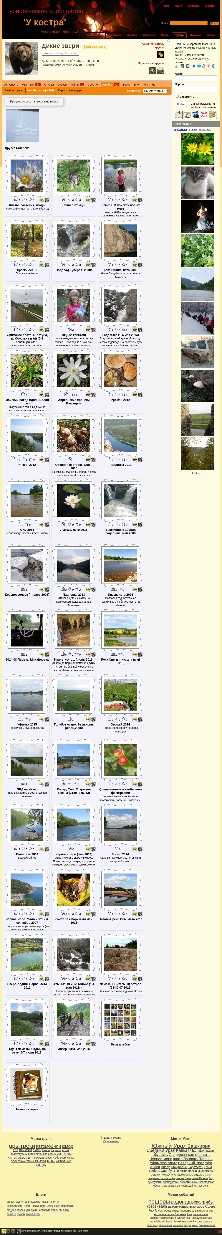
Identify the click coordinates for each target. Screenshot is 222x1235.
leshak (21, 1210)
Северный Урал (191, 1163)
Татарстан (170, 1185)
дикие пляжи (188, 1170)
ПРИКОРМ (25, 1150)
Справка (193, 5)
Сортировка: (134, 90)
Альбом (132, 35)
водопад (181, 1202)
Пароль (196, 87)
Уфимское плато (163, 1163)
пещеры (159, 1201)
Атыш (175, 1210)
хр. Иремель (201, 1185)
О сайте (210, 5)
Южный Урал (169, 1146)
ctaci (57, 1205)
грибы (207, 1202)
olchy (66, 1210)
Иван (27, 1205)
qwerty (19, 1201)
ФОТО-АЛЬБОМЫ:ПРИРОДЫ (26, 1157)
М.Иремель (205, 1170)
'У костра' (44, 22)
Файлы (77, 84)
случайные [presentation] (180, 129)
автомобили (48, 1146)
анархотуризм (19, 1154)
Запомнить (185, 96)
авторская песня (164, 1214)
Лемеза (166, 1210)
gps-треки (22, 1146)
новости (49, 1157)
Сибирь (154, 1170)
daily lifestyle (194, 1221)
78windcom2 (27, 1231)
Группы (179, 35)
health (162, 1221)
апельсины (165, 1225)
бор (211, 1178)
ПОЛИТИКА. (18, 1161)
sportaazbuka (32, 1201)
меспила (178, 1225)
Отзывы (49, 84)
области (185, 1182)
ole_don (11, 1210)
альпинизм (198, 1210)
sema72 (11, 1214)
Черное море (160, 1159)
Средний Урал (160, 1150)
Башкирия (198, 1146)
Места (165, 35)
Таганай (205, 1159)
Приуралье (179, 1167)
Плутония (180, 1214)
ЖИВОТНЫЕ (63, 1161)
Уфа (208, 1163)
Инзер (165, 1167)
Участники (114, 35)
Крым (208, 1167)
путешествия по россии (42, 1154)
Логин (196, 77)
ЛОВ (15, 1150)
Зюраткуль (195, 1167)
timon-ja (54, 1201)
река (195, 1202)
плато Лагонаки (186, 1159)
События (149, 35)
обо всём (60, 1157)
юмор (67, 1146)
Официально (111, 1141)
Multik (45, 1201)
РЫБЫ (51, 1161)
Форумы (195, 35)
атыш (195, 1225)
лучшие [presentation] (193, 129)
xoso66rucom (14, 1205)
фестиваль (157, 1206)
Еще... (196, 473)
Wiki (166, 5)
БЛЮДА (41, 1165)
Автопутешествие (201, 1217)
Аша (189, 1214)
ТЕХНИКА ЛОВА (36, 1161)
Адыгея (156, 1174)
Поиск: (165, 23)
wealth (154, 1221)
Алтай (65, 1150)
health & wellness (176, 1221)
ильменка (185, 1210)
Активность (94, 35)
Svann (21, 1214)
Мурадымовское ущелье (187, 1174)
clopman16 (67, 1205)
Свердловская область (189, 1155)
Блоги (211, 35)
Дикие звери (60, 45)
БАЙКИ (37, 1150)
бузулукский (155, 1182)
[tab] (181, 129)
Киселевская (200, 1214)
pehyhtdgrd (38, 1205)
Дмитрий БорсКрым (38, 1210)
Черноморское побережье (166, 1178)
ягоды (187, 1225)
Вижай (194, 1182)
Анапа (155, 1167)
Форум (126, 84)
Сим (207, 1174)
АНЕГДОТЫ (64, 1154)
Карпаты (56, 1150)
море (200, 1206)
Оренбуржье (170, 1170)
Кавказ (46, 1150)
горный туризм (176, 1217)
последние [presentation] (205, 129)
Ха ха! (70, 1157)
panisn (10, 1201)
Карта (178, 5)
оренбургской (171, 1182)
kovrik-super (33, 1214)
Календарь (75, 90)
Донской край (185, 1185)
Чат (154, 84)
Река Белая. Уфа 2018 (41, 90)
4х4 (188, 1217)
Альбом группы (14, 90)
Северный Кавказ (196, 1178)
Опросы (62, 84)
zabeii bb (56, 1210)
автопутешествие (181, 1206)
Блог (137, 84)
